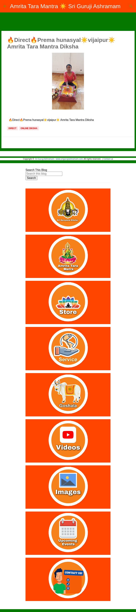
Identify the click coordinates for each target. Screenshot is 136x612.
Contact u (107, 159)
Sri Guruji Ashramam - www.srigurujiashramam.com (59, 159)
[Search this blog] (44, 174)
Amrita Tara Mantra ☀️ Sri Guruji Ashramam (65, 6)
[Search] (131, 6)
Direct (12, 128)
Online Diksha (29, 128)
